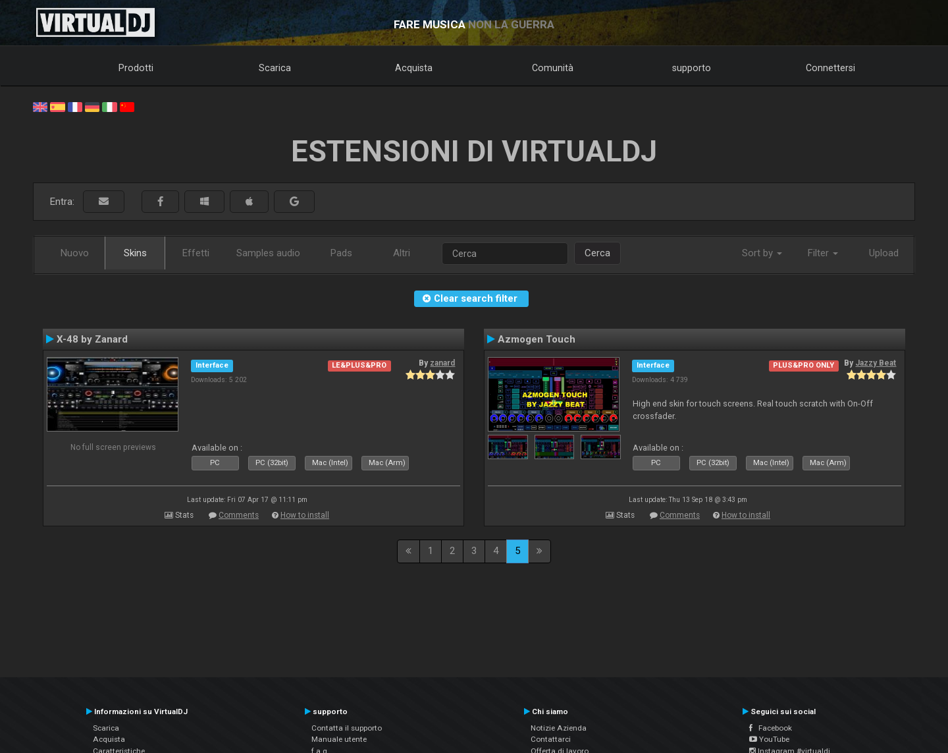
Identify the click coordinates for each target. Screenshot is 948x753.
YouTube (769, 739)
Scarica (275, 68)
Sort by (762, 253)
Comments (239, 515)
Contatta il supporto (346, 728)
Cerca (597, 253)
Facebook (770, 728)
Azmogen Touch (536, 339)
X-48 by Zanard (92, 339)
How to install (304, 515)
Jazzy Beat (875, 363)
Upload (884, 253)
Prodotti (135, 68)
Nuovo (75, 253)
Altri (401, 253)
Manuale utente (339, 739)
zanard (442, 363)
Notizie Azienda (559, 728)
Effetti (195, 253)
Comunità (552, 68)
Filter (823, 253)
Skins (135, 253)
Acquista (414, 68)
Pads (341, 253)
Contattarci (551, 739)
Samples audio (268, 253)
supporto (691, 68)
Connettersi (830, 68)
